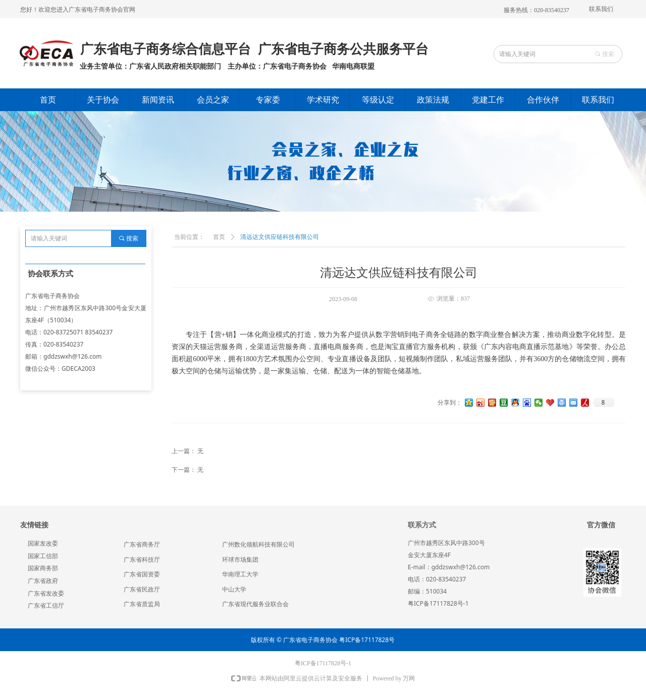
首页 (219, 236)
